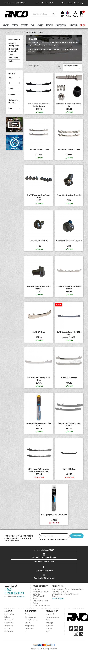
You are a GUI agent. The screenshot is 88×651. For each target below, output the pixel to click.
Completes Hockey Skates (13, 44)
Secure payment (30, 617)
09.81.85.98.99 (14, 593)
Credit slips (49, 623)
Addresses (49, 626)
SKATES (6, 25)
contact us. (21, 597)
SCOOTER (24, 25)
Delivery (27, 614)
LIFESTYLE (73, 25)
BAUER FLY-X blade (39, 332)
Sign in (48, 631)
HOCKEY (40, 25)
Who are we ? (8, 620)
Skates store (8, 626)
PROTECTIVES (61, 25)
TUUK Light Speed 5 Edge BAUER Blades (54, 515)
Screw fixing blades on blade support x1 (69, 241)
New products (29, 626)
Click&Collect (29, 628)
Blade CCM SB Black (69, 469)
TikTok (81, 628)
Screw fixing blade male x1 (39, 241)
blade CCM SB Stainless (69, 378)
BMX (32, 25)
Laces (10, 54)
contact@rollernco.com (41, 605)
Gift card (28, 623)
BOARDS (15, 25)
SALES (82, 25)
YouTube (76, 628)
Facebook (71, 628)
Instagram (76, 634)
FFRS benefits (8, 623)
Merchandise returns (52, 617)
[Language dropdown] (69, 14)
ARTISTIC (49, 25)
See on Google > (58, 598)
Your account (52, 611)
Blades (10, 61)
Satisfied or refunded (32, 620)
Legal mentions (9, 614)
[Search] (44, 14)
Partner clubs (8, 631)
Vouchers (49, 628)
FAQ (62, 16)
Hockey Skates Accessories (13, 50)
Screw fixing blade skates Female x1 (69, 195)
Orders (48, 620)
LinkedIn (81, 634)
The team (7, 628)
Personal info (50, 614)
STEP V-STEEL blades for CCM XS (69, 149)
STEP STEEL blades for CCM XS (39, 149)
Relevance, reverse (72, 67)
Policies (7, 617)
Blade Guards (13, 58)
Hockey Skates (14, 39)
